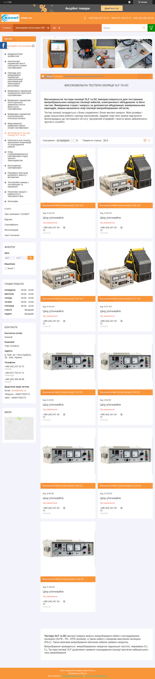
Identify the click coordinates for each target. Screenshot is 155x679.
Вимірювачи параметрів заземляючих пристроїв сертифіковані (19, 93)
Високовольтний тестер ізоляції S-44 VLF (63, 298)
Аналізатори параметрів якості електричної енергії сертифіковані (17, 64)
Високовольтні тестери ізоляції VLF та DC (19, 134)
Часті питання (12, 235)
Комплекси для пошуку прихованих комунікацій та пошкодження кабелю (19, 143)
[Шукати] (144, 28)
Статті (8, 208)
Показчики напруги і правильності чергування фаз (17, 194)
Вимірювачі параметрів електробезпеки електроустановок (19, 116)
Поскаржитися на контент (72, 676)
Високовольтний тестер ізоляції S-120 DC (63, 579)
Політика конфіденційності (96, 676)
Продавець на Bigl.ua (77, 673)
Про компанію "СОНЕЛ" (17, 214)
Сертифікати (11, 224)
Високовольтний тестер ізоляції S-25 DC (63, 392)
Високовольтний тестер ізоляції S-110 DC (120, 485)
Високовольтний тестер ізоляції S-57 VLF (120, 298)
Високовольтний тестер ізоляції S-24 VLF (63, 205)
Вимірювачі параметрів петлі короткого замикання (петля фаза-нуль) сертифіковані (19, 104)
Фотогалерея (11, 230)
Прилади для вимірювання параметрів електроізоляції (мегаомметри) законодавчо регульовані (15, 79)
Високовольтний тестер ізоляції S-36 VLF (120, 205)
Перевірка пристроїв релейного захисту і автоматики (18, 175)
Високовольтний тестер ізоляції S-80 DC (63, 485)
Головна (6, 28)
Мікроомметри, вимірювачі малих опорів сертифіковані (18, 125)
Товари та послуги (54, 76)
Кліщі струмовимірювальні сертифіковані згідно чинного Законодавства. (18, 156)
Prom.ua (91, 671)
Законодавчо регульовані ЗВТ (30, 28)
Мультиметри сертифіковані (15, 166)
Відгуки (8, 219)
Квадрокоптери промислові (15, 55)
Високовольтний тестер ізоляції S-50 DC (120, 392)
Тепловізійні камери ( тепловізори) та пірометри (18, 184)
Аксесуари (13, 201)
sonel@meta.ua (18, 390)
